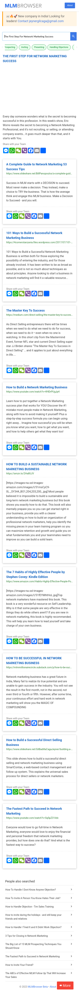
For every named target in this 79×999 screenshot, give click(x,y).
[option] (10, 47)
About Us (55, 986)
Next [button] (76, 47)
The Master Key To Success (25, 310)
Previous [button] (2, 47)
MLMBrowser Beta (38, 986)
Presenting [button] (39, 47)
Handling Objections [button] (59, 47)
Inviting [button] (24, 47)
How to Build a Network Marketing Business (36, 387)
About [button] (70, 5)
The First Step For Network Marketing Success (35, 58)
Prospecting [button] (9, 47)
